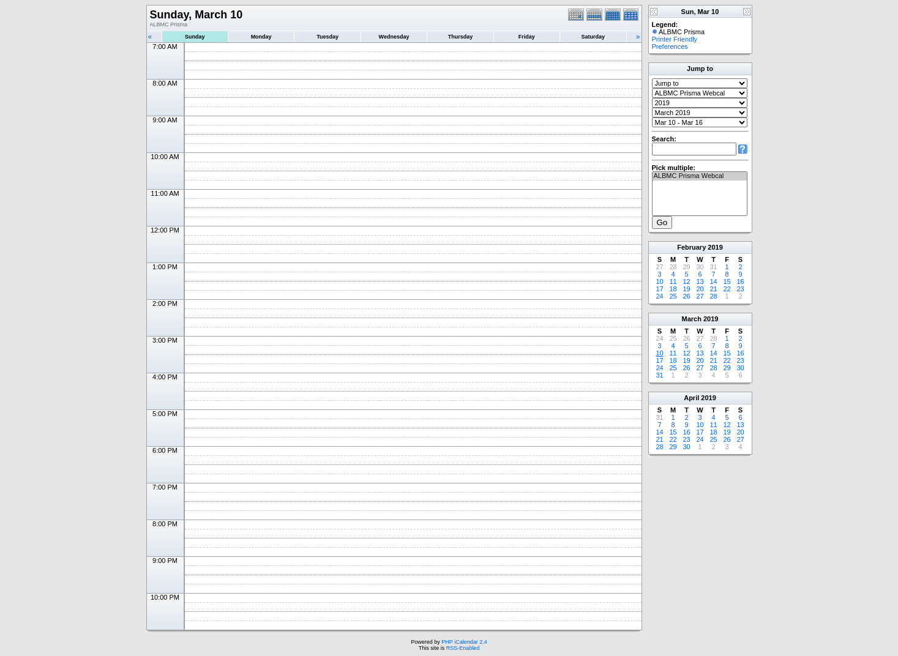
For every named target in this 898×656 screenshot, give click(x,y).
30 (740, 367)
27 (699, 296)
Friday (526, 37)
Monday (261, 37)
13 (699, 281)
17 (659, 289)
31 (659, 375)
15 (726, 281)
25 (672, 296)
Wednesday (394, 37)
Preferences (670, 46)
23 (740, 289)
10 (659, 281)
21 (713, 289)
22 (726, 289)
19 (686, 289)
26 (686, 296)
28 (713, 296)
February (691, 247)
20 (699, 289)
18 (672, 289)
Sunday (195, 37)
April (691, 397)
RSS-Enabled (463, 648)
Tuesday (327, 37)
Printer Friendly (675, 39)
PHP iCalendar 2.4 (464, 642)
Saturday (593, 37)
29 (726, 367)
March (692, 318)
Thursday (460, 37)
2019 (715, 247)
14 (713, 281)
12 (686, 281)
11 (672, 281)
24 (659, 296)
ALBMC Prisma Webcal (700, 176)
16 (740, 281)
